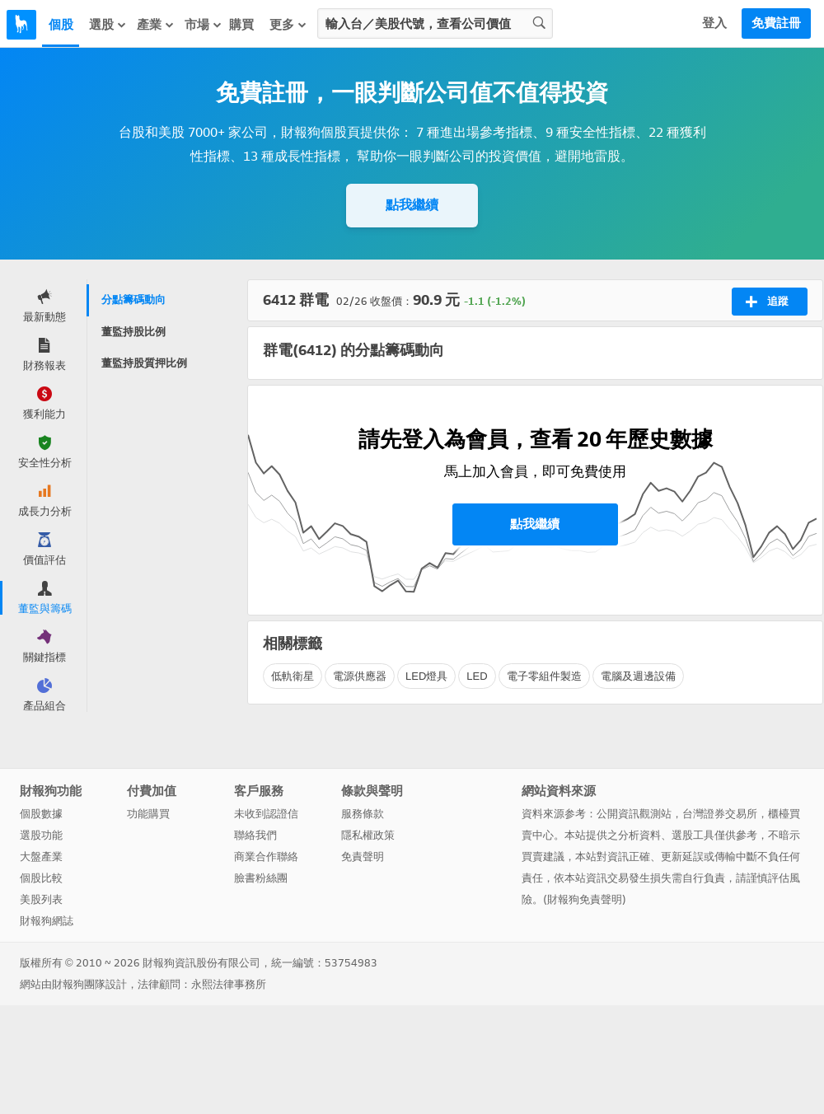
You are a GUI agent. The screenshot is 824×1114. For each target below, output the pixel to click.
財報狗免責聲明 (584, 899)
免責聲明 (362, 856)
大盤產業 (41, 856)
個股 (61, 24)
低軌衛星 (292, 676)
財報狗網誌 (46, 921)
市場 (203, 24)
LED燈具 (426, 676)
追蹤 (767, 301)
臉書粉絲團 (261, 878)
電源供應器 (359, 676)
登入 (714, 23)
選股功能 (41, 835)
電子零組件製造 (544, 676)
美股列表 (41, 899)
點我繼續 (412, 205)
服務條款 (362, 813)
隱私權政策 (368, 835)
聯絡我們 (255, 835)
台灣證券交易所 (719, 813)
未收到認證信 (266, 813)
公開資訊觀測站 (634, 813)
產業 (156, 24)
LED (476, 676)
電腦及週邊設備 (638, 676)
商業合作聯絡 (266, 856)
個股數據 (41, 813)
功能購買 (148, 813)
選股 (108, 24)
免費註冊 (776, 23)
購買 (241, 24)
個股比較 (41, 878)
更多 (288, 24)
